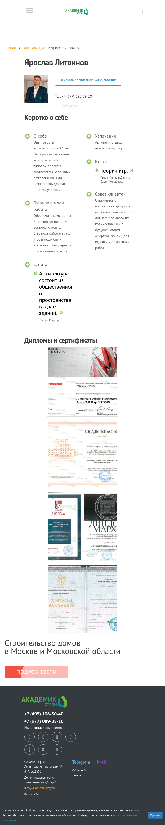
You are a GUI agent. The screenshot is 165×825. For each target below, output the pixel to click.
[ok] (43, 737)
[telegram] (70, 737)
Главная (9, 47)
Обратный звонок (79, 772)
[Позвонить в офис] (143, 12)
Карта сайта (32, 794)
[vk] (29, 737)
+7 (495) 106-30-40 (44, 714)
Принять (155, 815)
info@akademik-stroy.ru (39, 788)
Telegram (70, 105)
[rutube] (43, 750)
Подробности (36, 672)
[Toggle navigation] (29, 12)
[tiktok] (29, 750)
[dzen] (57, 737)
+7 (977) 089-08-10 (44, 721)
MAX (101, 762)
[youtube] (57, 750)
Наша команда (33, 47)
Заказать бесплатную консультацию (88, 80)
